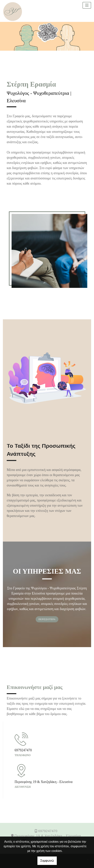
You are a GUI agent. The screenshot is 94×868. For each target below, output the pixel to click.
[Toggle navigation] (86, 5)
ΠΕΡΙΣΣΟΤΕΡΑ (46, 619)
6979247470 (47, 831)
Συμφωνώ (47, 860)
